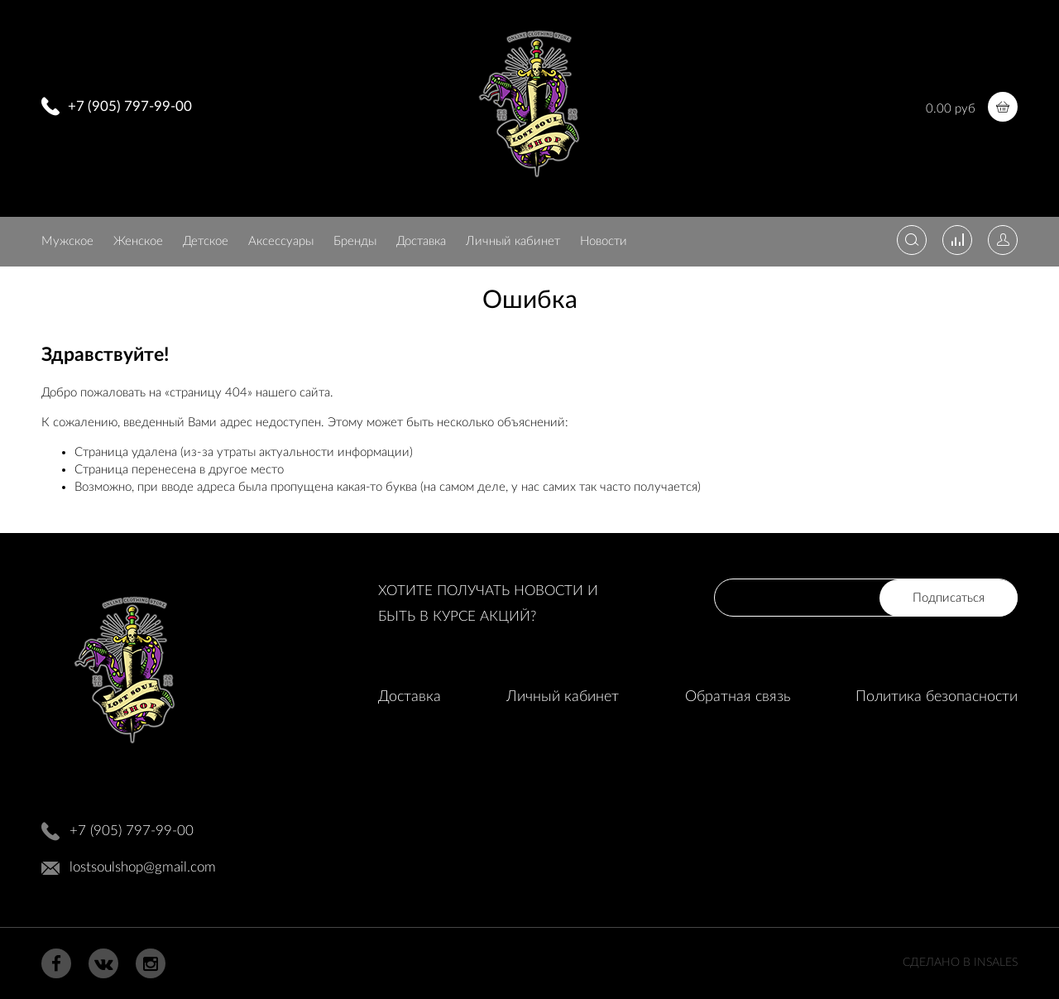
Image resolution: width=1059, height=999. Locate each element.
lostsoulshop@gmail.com (142, 867)
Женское (138, 241)
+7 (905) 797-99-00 (130, 106)
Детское (205, 241)
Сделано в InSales (960, 962)
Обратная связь (737, 696)
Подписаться (949, 598)
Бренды (354, 241)
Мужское (67, 241)
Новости (603, 241)
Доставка (421, 241)
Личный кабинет (513, 241)
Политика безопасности (936, 696)
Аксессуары (281, 241)
